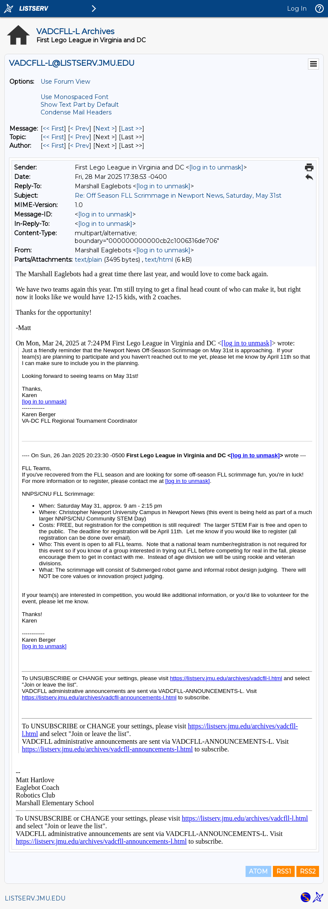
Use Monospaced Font (74, 97)
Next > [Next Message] (105, 128)
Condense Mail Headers (76, 112)
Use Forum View (65, 81)
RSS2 (308, 871)
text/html (159, 259)
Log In (297, 8)
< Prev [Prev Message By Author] (79, 145)
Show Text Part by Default (80, 104)
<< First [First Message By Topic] (53, 137)
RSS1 (283, 871)
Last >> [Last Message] (131, 128)
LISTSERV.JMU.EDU (35, 898)
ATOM (258, 871)
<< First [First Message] (53, 128)
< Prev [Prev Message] (79, 128)
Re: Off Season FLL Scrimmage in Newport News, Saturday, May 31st (178, 195)
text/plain (88, 259)
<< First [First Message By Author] (53, 145)
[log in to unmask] (216, 167)
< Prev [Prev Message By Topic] (79, 137)
